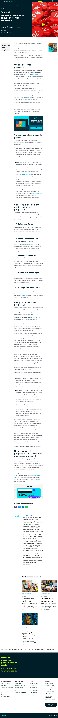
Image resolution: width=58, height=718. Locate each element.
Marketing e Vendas (16, 5)
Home (2, 5)
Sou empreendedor (7, 5)
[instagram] (51, 715)
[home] (8, 1)
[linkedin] (54, 715)
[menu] (53, 1)
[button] (2, 33)
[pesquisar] (23, 1)
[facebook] (49, 715)
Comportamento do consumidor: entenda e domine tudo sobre (48, 600)
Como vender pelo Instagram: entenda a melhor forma (29, 600)
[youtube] (56, 715)
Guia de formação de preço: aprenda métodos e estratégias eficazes (29, 634)
